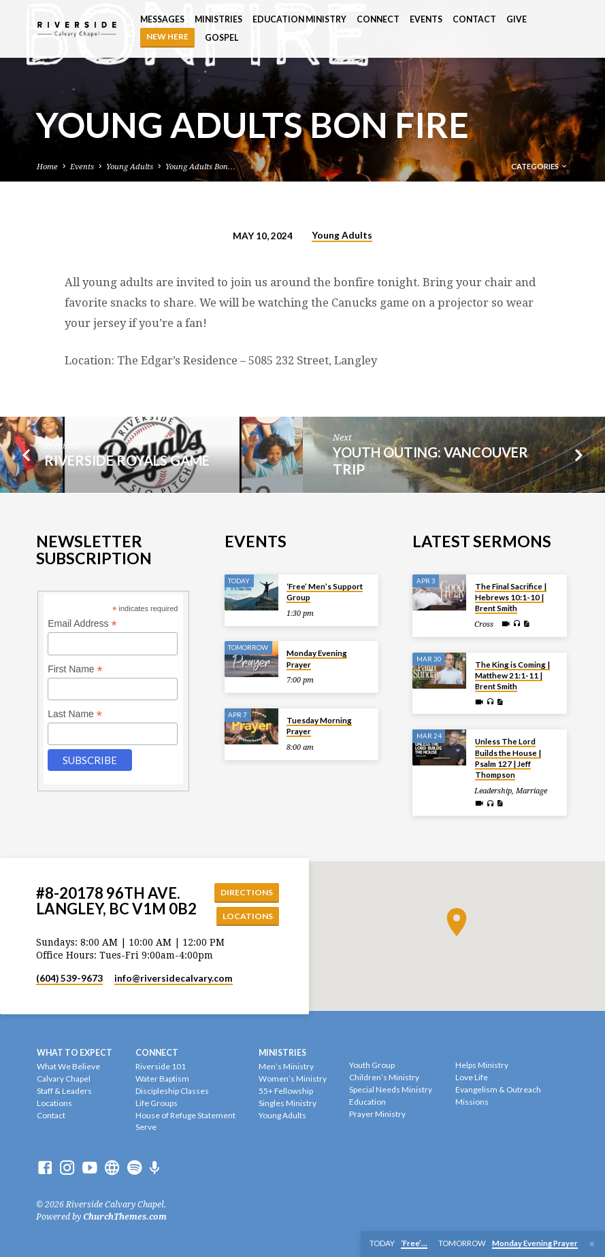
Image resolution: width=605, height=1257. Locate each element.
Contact (474, 19)
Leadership (493, 789)
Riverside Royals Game (127, 460)
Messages (162, 19)
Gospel (221, 38)
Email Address (82, 623)
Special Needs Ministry (390, 1090)
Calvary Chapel (64, 1079)
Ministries (218, 19)
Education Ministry (299, 19)
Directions (247, 891)
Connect (378, 19)
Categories (539, 166)
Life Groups (156, 1104)
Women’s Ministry (293, 1079)
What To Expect (74, 1053)
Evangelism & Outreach (498, 1090)
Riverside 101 (160, 1067)
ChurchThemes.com (125, 1217)
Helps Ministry (481, 1066)
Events (426, 19)
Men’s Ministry (286, 1067)
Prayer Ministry (377, 1114)
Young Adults (129, 166)
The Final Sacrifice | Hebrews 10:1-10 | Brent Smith (510, 596)
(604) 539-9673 (69, 979)
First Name (75, 667)
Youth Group (372, 1066)
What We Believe (68, 1067)
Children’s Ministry (384, 1078)
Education (367, 1102)
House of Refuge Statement (185, 1115)
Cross (483, 623)
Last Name (75, 712)
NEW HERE (167, 36)
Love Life (471, 1078)
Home (47, 166)
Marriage (531, 789)
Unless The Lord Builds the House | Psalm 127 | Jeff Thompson (508, 757)
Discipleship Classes (172, 1091)
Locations (249, 915)
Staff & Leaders (64, 1091)
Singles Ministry (287, 1104)
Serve (146, 1127)
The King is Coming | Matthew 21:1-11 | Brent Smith (512, 674)
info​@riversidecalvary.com (173, 979)
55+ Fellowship (286, 1091)
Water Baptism (162, 1079)
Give (516, 19)
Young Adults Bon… (200, 166)
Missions (472, 1102)
